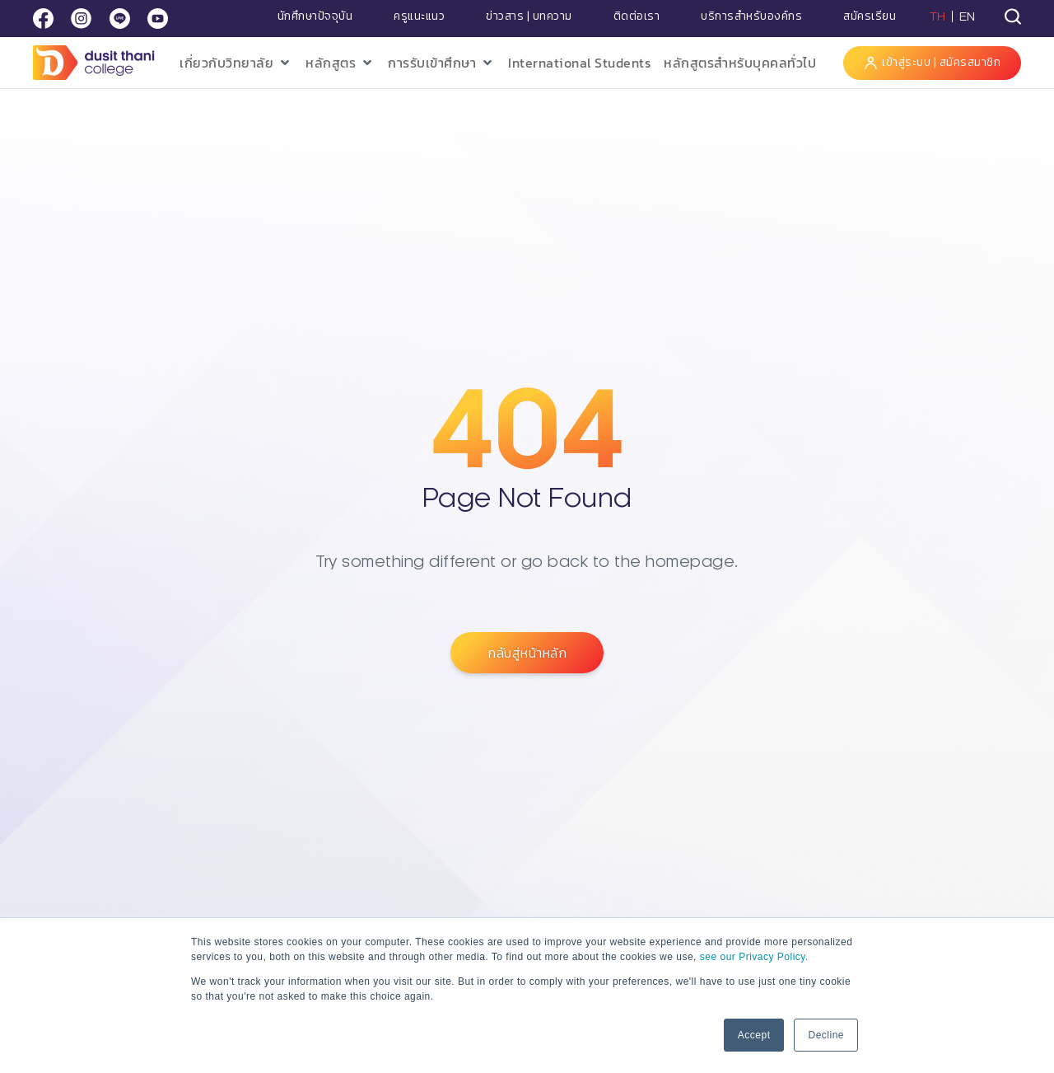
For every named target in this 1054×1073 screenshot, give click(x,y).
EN (967, 16)
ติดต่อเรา (636, 16)
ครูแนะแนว (419, 16)
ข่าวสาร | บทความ (529, 16)
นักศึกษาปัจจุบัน (315, 16)
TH (938, 16)
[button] (236, 63)
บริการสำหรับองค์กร (751, 16)
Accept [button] (754, 1035)
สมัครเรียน (869, 16)
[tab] (1013, 16)
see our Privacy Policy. (754, 957)
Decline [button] (826, 1035)
